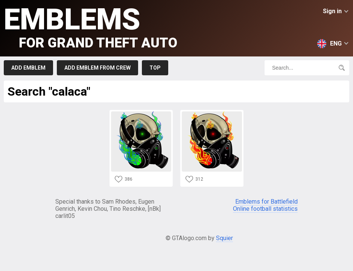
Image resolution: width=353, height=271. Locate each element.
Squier (224, 238)
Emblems (90, 26)
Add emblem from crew (97, 68)
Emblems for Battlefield (266, 201)
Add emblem (28, 68)
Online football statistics (265, 208)
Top (155, 68)
